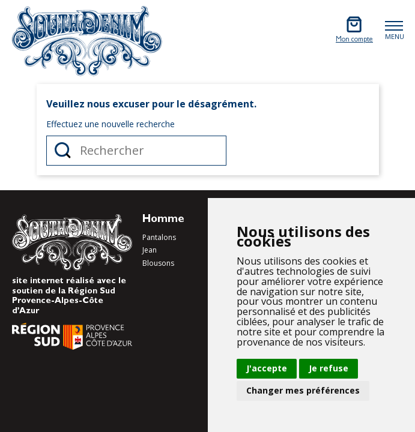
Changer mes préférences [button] (303, 390)
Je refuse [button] (328, 368)
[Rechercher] (136, 151)
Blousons (158, 263)
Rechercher (62, 151)
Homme (163, 220)
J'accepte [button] (266, 368)
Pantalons (159, 237)
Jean (149, 250)
